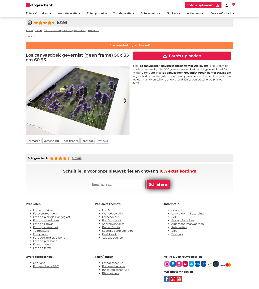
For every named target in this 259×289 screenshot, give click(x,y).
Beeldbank (109, 234)
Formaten (33, 141)
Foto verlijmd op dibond (49, 238)
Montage (88, 141)
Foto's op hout (111, 220)
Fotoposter (40, 234)
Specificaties (70, 141)
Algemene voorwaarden (187, 224)
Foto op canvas (43, 224)
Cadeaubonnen (112, 238)
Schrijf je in (158, 185)
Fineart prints (42, 245)
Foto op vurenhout (45, 227)
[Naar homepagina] (39, 5)
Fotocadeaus (150, 13)
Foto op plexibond (45, 241)
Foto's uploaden (182, 56)
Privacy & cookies (182, 220)
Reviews (102, 141)
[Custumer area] (227, 5)
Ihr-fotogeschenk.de (115, 270)
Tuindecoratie (123, 13)
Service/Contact (222, 13)
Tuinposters (41, 231)
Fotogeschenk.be (113, 266)
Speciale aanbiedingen (117, 231)
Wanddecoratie (68, 13)
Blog (174, 231)
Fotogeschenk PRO (46, 266)
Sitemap (177, 234)
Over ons (39, 263)
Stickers (173, 13)
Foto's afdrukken (38, 13)
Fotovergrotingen (45, 214)
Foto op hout (97, 13)
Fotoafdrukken (43, 210)
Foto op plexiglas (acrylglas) (51, 217)
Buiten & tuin (111, 227)
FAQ (174, 217)
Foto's (106, 210)
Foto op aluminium (46, 220)
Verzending (51, 141)
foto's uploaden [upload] (203, 5)
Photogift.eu (110, 273)
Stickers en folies (113, 224)
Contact (176, 210)
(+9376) (77, 158)
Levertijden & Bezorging (187, 214)
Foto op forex (42, 248)
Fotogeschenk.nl (113, 263)
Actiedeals (195, 13)
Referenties (179, 227)
